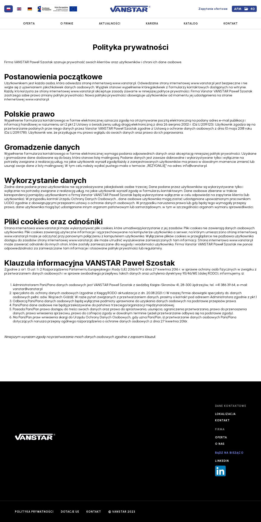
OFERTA (29, 23)
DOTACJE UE (70, 511)
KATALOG (191, 23)
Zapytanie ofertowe (213, 9)
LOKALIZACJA (225, 414)
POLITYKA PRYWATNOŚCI (34, 511)
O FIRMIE (66, 23)
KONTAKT (231, 23)
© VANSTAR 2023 (121, 511)
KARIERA (152, 23)
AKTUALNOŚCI (109, 23)
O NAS (220, 443)
